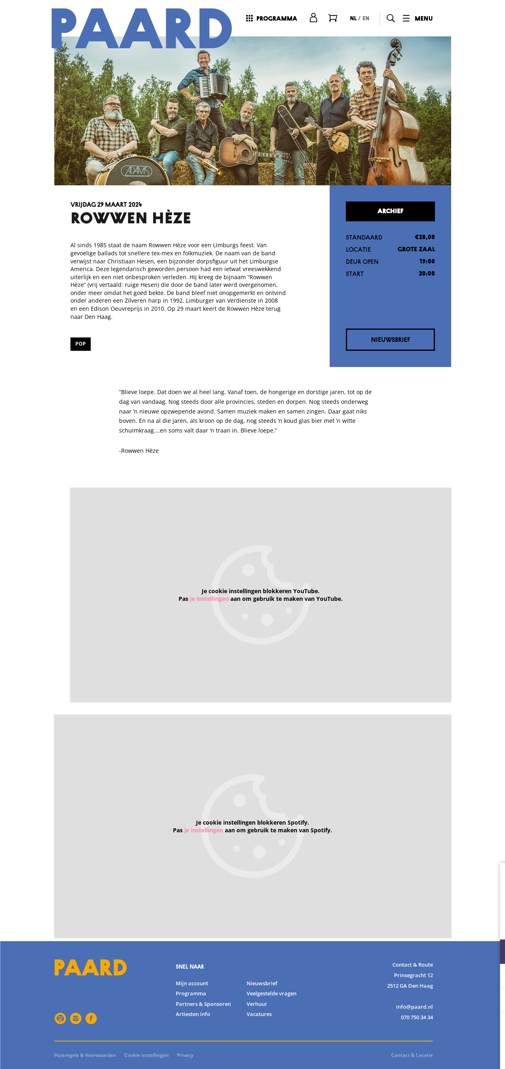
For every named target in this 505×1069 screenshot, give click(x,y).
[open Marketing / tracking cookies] (492, 1001)
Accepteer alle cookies (436, 1030)
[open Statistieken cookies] (492, 977)
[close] (492, 877)
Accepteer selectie (436, 1053)
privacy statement (403, 925)
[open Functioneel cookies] (492, 952)
